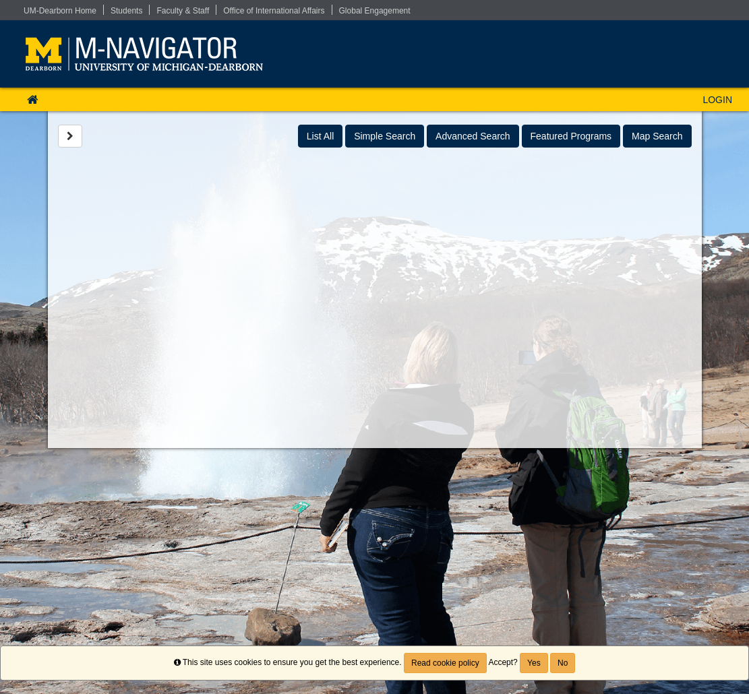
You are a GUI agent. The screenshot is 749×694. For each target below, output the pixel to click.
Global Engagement (375, 10)
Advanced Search (473, 136)
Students (126, 10)
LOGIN (717, 99)
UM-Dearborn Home (60, 10)
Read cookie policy (445, 663)
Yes (534, 663)
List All (320, 136)
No (563, 663)
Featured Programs (571, 136)
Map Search (657, 136)
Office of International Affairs (273, 10)
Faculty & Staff (182, 10)
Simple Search (384, 136)
